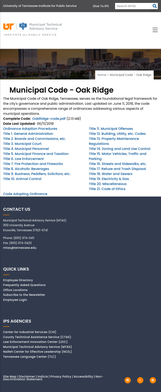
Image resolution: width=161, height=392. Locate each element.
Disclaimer (27, 377)
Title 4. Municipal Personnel (26, 148)
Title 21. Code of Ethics (107, 188)
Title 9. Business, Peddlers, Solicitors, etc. (37, 173)
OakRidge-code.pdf (49, 118)
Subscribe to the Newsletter (24, 295)
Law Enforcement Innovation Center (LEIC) (35, 342)
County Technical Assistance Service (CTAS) (37, 337)
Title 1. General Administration (28, 133)
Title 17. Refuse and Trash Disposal (117, 168)
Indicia (43, 377)
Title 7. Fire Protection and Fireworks (33, 163)
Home (101, 75)
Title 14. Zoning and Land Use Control (119, 148)
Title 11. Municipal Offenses (111, 128)
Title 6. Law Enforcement (23, 158)
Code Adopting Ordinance (25, 194)
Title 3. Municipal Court (22, 143)
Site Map (9, 377)
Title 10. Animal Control (22, 178)
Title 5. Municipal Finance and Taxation (36, 153)
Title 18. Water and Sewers (110, 173)
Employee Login (15, 300)
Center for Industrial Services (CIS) (29, 332)
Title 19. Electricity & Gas (109, 178)
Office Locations (15, 290)
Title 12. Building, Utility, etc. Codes (117, 133)
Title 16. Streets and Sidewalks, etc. (118, 163)
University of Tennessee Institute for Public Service (40, 6)
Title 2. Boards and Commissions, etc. (34, 138)
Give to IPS (101, 6)
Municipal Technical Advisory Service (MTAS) (37, 347)
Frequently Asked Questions (24, 285)
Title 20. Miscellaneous (108, 183)
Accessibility (83, 377)
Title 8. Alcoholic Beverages (26, 168)
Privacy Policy (60, 377)
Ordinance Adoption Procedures (30, 128)
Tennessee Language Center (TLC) (29, 357)
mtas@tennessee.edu (19, 248)
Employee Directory (18, 280)
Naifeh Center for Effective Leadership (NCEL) (37, 352)
